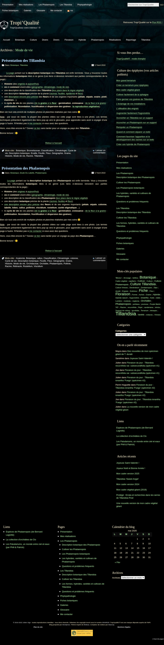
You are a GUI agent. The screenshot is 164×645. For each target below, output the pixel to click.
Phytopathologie (84, 5)
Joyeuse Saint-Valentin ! (141, 358)
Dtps (155, 288)
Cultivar (141, 281)
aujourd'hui (32, 84)
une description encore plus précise (21, 204)
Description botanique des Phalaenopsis (135, 177)
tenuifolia (135, 311)
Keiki (152, 298)
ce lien (37, 128)
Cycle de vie (11, 261)
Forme (134, 295)
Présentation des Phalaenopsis (26, 168)
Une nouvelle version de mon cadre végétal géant (136, 504)
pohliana (136, 304)
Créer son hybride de (133, 144)
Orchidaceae (32, 263)
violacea (149, 315)
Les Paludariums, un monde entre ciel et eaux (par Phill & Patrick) (138, 443)
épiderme (70, 93)
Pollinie (67, 263)
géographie (37, 87)
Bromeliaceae (33, 150)
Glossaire (41, 10)
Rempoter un (129, 127)
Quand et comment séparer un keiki (133, 132)
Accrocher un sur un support (134, 118)
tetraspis (153, 311)
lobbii (158, 298)
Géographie (57, 153)
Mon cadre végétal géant (128, 90)
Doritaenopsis (146, 288)
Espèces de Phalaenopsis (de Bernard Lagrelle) (134, 429)
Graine (67, 153)
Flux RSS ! (157, 22)
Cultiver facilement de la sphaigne (132, 94)
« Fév (117, 562)
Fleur (48, 153)
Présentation (7, 5)
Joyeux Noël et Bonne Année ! (130, 468)
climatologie (49, 87)
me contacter (35, 123)
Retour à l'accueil (53, 143)
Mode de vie (19, 156)
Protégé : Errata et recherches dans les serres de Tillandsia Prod (138, 496)
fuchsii (141, 295)
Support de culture (122, 311)
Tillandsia (145, 40)
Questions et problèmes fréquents (132, 201)
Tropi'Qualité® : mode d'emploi (131, 58)
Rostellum (27, 266)
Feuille (41, 153)
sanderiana (148, 307)
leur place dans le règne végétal (68, 90)
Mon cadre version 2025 (127, 473)
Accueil (6, 40)
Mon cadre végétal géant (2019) (131, 489)
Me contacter (56, 10)
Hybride (82, 40)
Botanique (20, 40)
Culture (33, 40)
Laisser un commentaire (99, 151)
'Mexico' (118, 278)
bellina (135, 278)
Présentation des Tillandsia (23, 60)
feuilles (61, 93)
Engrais (125, 291)
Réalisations (115, 40)
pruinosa (144, 304)
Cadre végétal (121, 281)
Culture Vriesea (121, 288)
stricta (157, 307)
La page (10, 73)
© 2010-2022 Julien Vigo (22, 622)
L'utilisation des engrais (127, 108)
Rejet (140, 307)
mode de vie (62, 87)
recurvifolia (132, 307)
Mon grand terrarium (126, 80)
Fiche (143, 291)
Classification (47, 150)
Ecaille (34, 153)
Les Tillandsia (66, 5)
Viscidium (38, 266)
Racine (29, 156)
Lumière (118, 301)
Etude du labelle (27, 173)
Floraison (69, 40)
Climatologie (61, 150)
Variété (141, 315)
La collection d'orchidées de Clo (131, 436)
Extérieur (133, 291)
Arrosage (127, 278)
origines (21, 84)
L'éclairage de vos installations (130, 104)
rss (71, 10)
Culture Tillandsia (143, 284)
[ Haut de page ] (158, 639)
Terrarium (144, 311)
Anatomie (20, 258)
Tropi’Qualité (24, 23)
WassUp (111, 625)
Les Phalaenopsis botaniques (130, 188)
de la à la (45, 103)
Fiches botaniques (10, 10)
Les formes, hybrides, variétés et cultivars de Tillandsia (137, 224)
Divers (45, 40)
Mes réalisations (26, 5)
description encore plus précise (23, 96)
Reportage (131, 40)
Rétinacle (17, 266)
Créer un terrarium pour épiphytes (132, 85)
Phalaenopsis (97, 40)
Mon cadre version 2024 (127, 484)
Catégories (121, 331)
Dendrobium (134, 288)
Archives (116, 577)
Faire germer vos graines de (134, 99)
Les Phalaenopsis (47, 5)
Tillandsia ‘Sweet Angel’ (127, 479)
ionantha (144, 298)
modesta (127, 301)
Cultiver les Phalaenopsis (128, 182)
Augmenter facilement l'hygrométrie (133, 113)
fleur (80, 93)
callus (40, 258)
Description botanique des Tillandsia (133, 212)
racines (53, 93)
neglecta (135, 301)
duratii (117, 291)
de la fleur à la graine (95, 103)
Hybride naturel (121, 298)
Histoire (8, 156)
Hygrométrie (134, 298)
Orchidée (44, 263)
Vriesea (157, 315)
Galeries (27, 10)
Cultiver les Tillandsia (126, 217)
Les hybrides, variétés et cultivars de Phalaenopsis (133, 194)
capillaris (132, 281)
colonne (74, 258)
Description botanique (19, 153)
